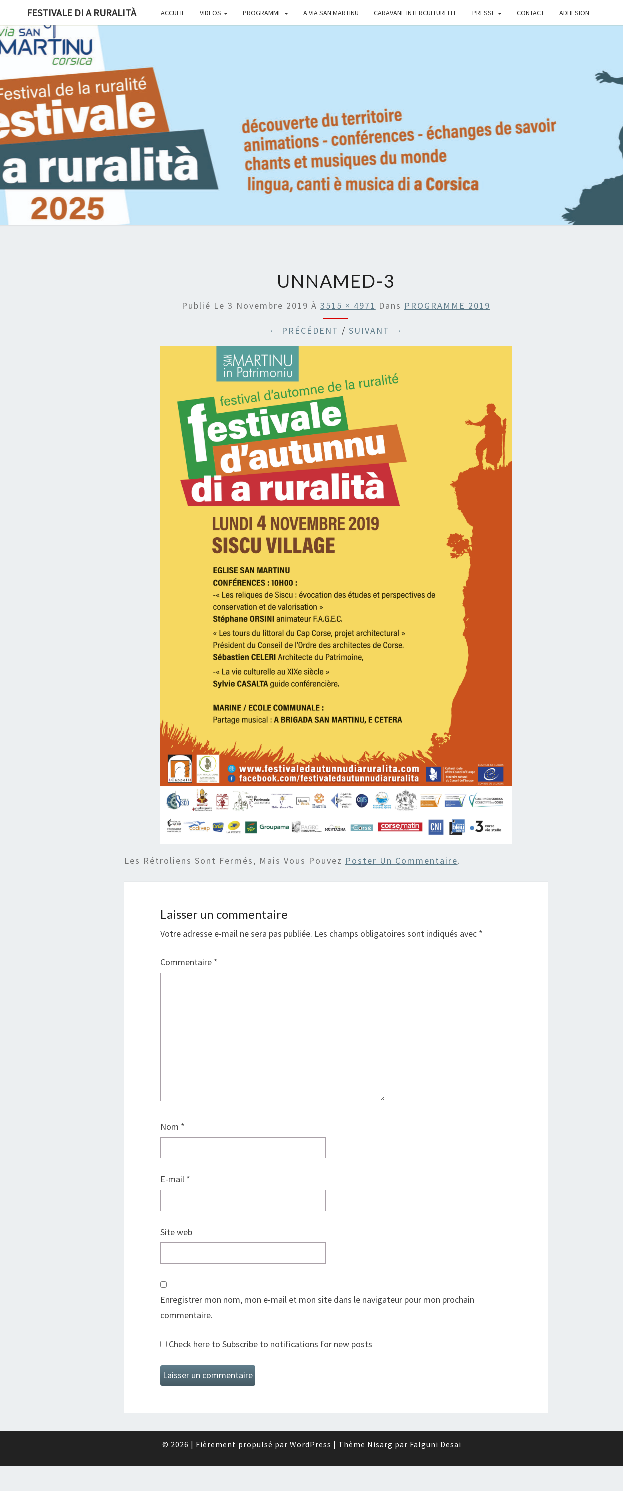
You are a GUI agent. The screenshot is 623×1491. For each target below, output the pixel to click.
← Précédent (304, 330)
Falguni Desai (435, 1444)
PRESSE (487, 12)
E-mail (175, 1179)
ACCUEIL (173, 12)
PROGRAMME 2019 (447, 305)
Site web (176, 1232)
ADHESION (574, 12)
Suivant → (376, 330)
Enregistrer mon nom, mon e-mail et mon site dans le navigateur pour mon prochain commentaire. (317, 1307)
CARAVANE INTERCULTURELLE (415, 12)
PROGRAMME (265, 12)
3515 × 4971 (348, 305)
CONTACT (530, 12)
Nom (172, 1126)
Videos (214, 12)
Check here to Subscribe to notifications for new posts (266, 1344)
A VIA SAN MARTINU (331, 12)
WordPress (310, 1444)
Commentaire (189, 962)
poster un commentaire (401, 860)
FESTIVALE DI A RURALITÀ (81, 12)
